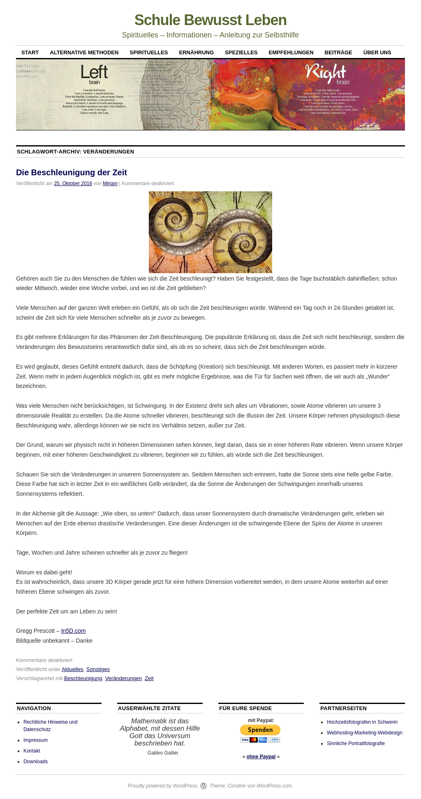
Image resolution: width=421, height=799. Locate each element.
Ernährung (196, 52)
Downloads (35, 761)
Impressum (35, 740)
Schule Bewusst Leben (210, 20)
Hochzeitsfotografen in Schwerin (362, 722)
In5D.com (73, 630)
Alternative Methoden (84, 52)
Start (30, 52)
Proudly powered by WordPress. (163, 786)
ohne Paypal (261, 757)
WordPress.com (274, 786)
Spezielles (241, 52)
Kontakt (31, 751)
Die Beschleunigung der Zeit (71, 172)
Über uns (377, 52)
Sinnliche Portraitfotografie (356, 743)
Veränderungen (123, 678)
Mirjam (110, 183)
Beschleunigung (83, 678)
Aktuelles (72, 669)
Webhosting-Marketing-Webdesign (364, 733)
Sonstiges (98, 669)
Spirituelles (149, 52)
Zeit (149, 678)
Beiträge (338, 52)
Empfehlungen (291, 52)
